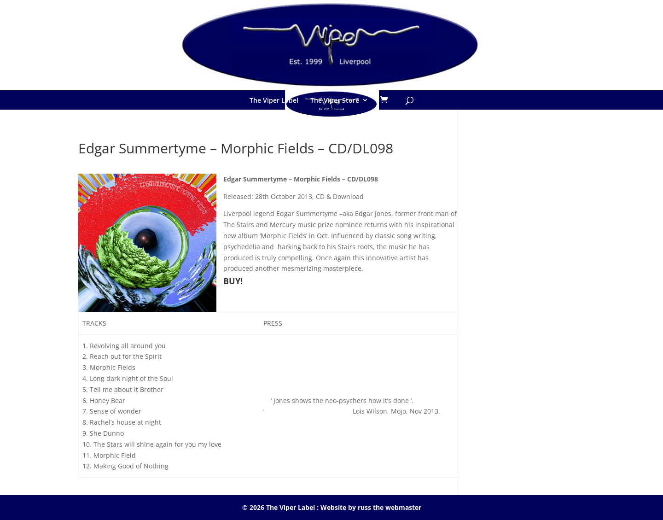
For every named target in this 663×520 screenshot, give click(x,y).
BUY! (233, 280)
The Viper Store (334, 100)
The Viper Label (274, 100)
